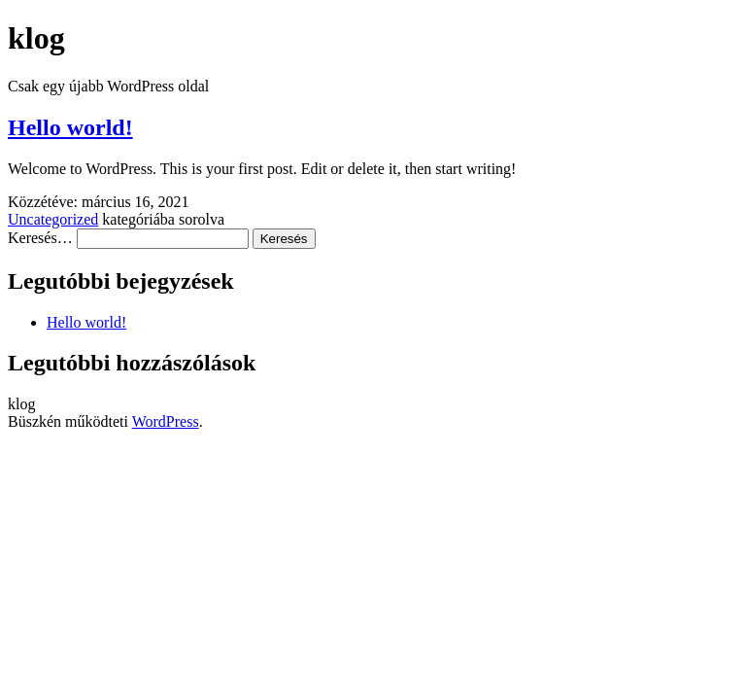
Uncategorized (53, 219)
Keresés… (40, 237)
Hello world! (70, 127)
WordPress (165, 421)
